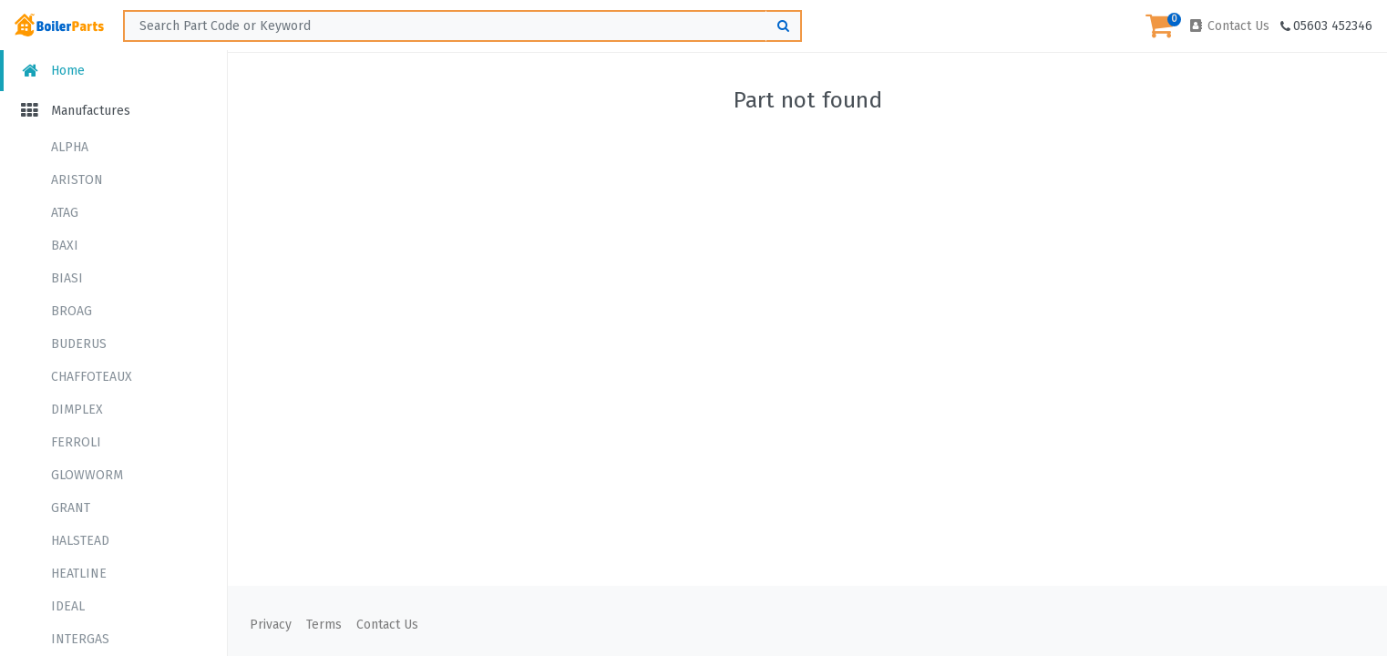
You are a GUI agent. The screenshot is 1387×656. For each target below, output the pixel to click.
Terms (324, 624)
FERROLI (76, 442)
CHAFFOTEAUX (91, 376)
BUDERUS (79, 344)
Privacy (271, 624)
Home (51, 70)
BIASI (67, 278)
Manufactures (74, 110)
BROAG (71, 311)
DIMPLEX (77, 409)
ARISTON (77, 180)
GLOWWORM (87, 475)
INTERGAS (80, 639)
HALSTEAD (80, 540)
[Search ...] (462, 26)
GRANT (70, 508)
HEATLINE (79, 573)
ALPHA (69, 147)
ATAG (64, 212)
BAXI (64, 245)
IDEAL (68, 606)
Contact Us (1228, 26)
